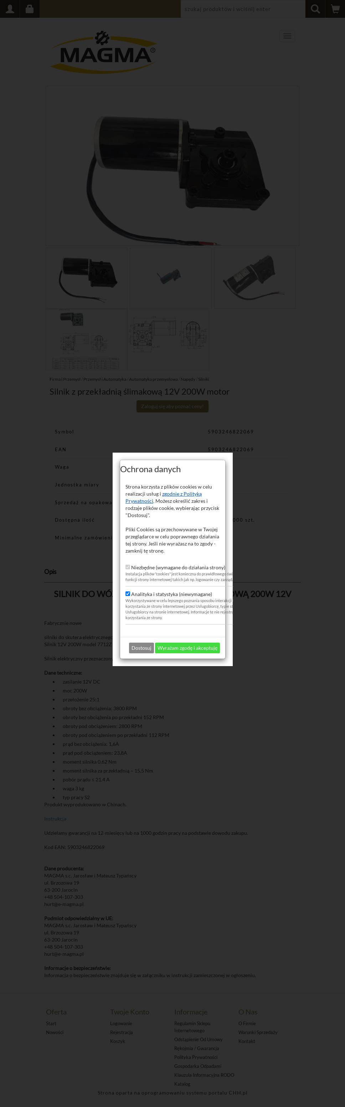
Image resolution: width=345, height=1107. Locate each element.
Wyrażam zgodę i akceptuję (187, 624)
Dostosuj (141, 624)
